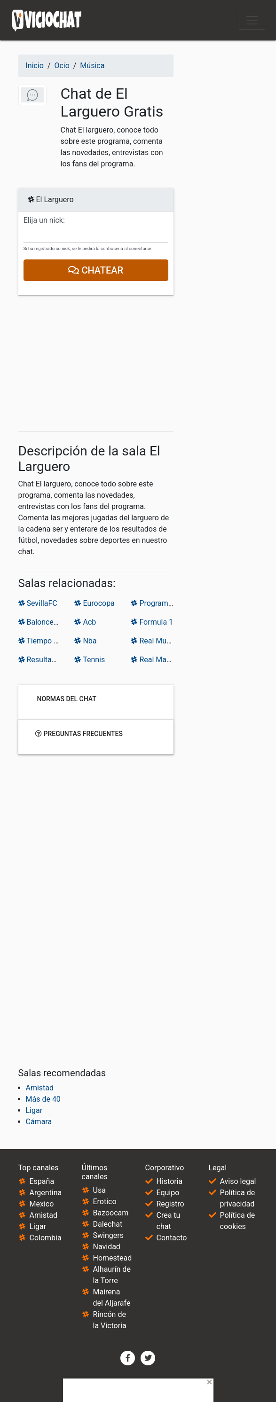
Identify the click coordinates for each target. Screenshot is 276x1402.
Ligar (34, 1110)
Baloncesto (41, 622)
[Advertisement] (95, 365)
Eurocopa (94, 603)
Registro (170, 1203)
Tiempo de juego (50, 640)
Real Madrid (155, 659)
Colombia (46, 1237)
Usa (99, 1190)
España (42, 1181)
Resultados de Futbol (57, 659)
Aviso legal (238, 1181)
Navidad (106, 1246)
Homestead (112, 1257)
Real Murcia (155, 640)
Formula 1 (152, 622)
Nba (85, 640)
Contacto (172, 1237)
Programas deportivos (172, 603)
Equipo (168, 1192)
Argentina (46, 1192)
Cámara (39, 1121)
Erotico (105, 1201)
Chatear (95, 270)
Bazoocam (111, 1212)
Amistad (40, 1087)
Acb (85, 622)
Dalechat (108, 1224)
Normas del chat (65, 698)
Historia (170, 1181)
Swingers (108, 1235)
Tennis (89, 659)
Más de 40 (43, 1099)
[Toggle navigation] (252, 20)
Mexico (42, 1203)
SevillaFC (37, 603)
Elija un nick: (44, 220)
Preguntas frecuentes (79, 733)
